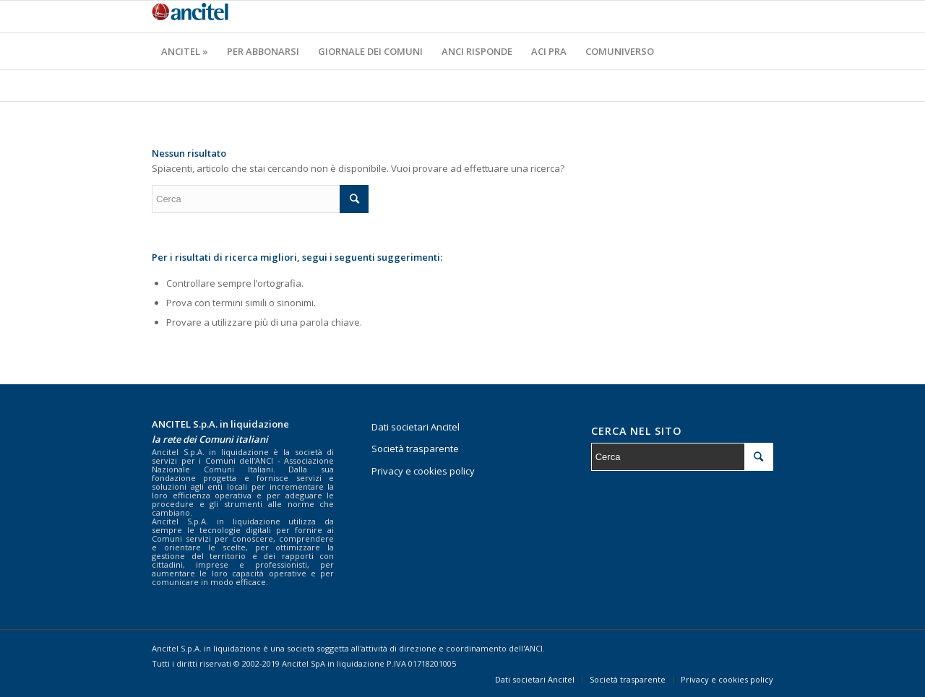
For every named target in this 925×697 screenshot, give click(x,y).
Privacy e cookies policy (423, 470)
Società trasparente (415, 448)
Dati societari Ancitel (415, 426)
